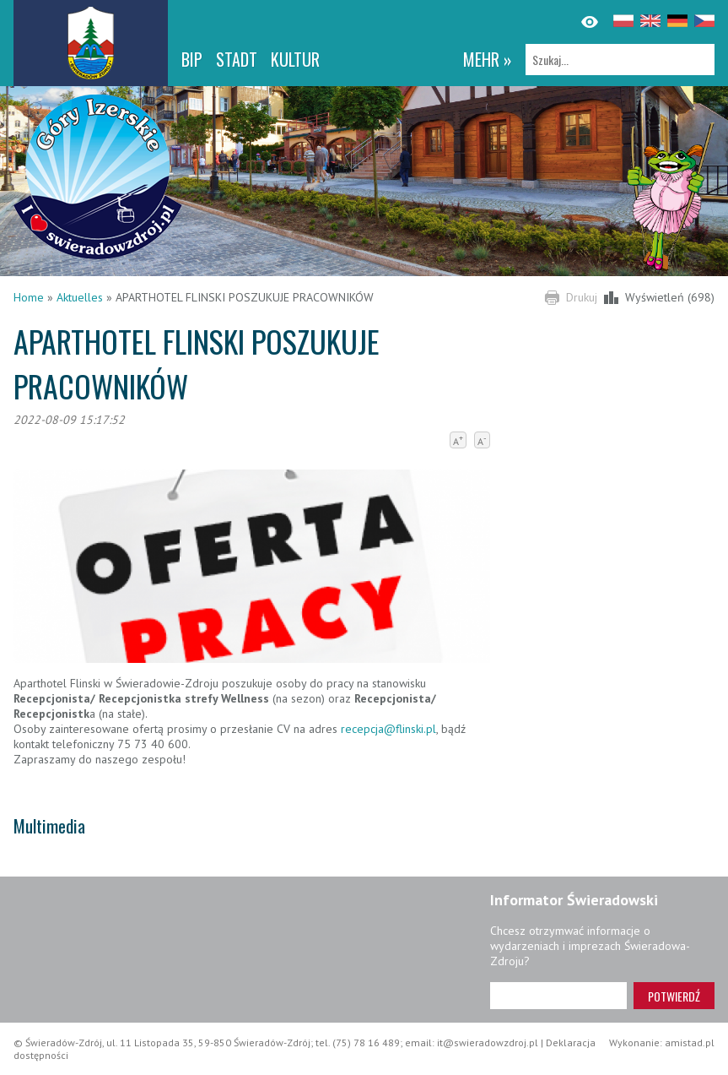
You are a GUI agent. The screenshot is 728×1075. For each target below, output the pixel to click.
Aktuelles (80, 297)
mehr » (487, 59)
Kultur (295, 59)
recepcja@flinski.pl (388, 728)
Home (28, 297)
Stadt (236, 59)
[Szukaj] (620, 59)
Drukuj (581, 297)
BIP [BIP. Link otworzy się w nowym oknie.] (191, 59)
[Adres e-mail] (558, 995)
